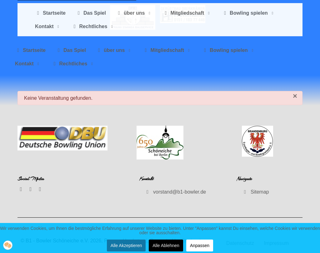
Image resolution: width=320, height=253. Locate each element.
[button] (7, 245)
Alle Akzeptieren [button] (126, 245)
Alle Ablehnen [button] (165, 245)
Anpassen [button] (199, 245)
